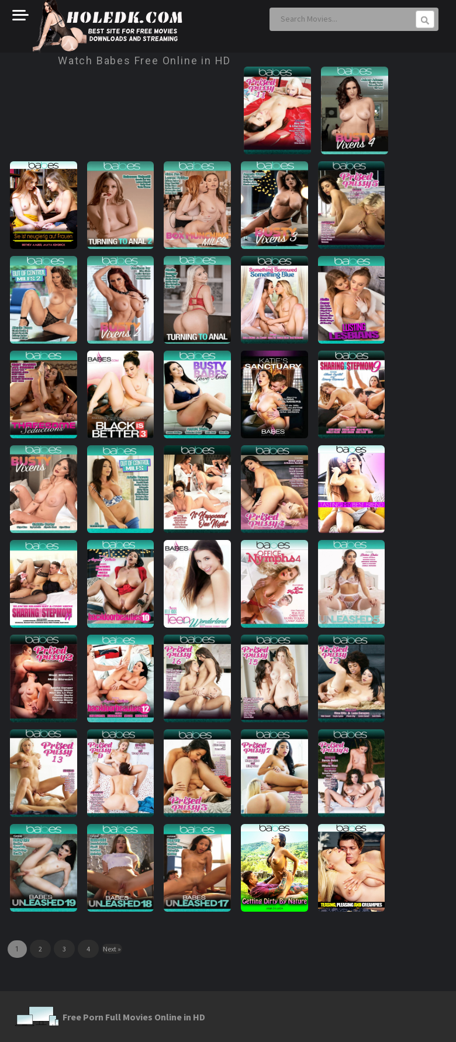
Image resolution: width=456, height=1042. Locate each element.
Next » (112, 948)
